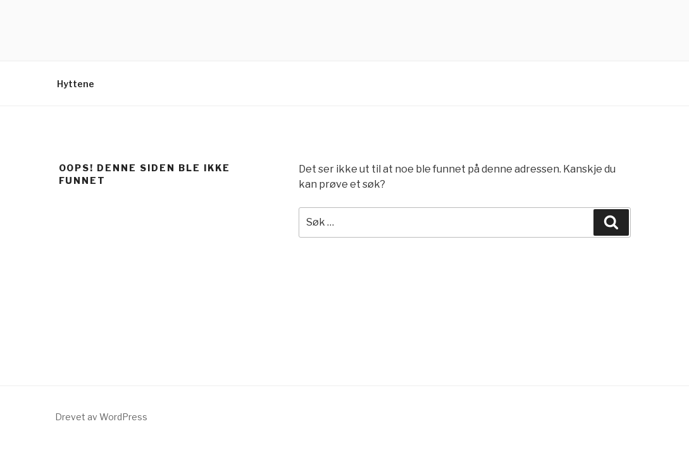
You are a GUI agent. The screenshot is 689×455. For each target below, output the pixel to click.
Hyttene (75, 83)
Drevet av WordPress (101, 416)
